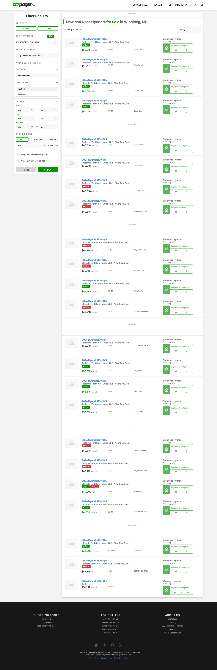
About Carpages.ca (172, 633)
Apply (48, 169)
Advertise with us (110, 619)
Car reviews (46, 622)
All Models (37, 94)
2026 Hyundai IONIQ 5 (94, 39)
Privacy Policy (94, 658)
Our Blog (172, 622)
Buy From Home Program (172, 626)
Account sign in (110, 633)
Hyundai (37, 89)
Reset (26, 169)
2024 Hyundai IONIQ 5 (94, 581)
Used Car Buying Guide (47, 626)
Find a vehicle (47, 619)
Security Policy (106, 658)
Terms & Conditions (121, 658)
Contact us (172, 619)
